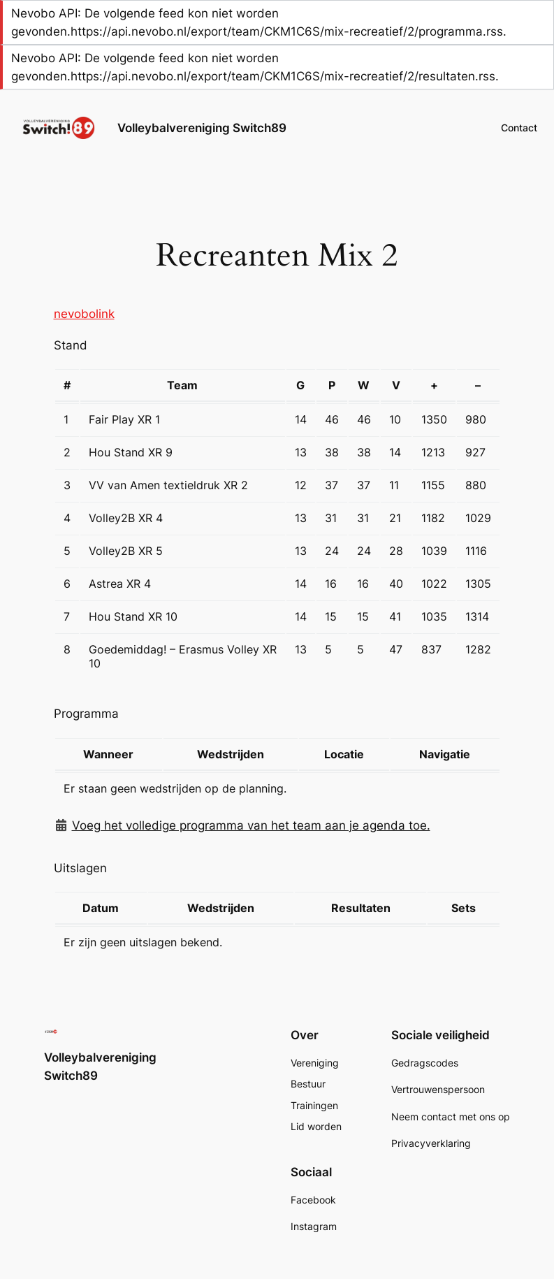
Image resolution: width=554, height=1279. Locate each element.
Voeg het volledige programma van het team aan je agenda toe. (251, 825)
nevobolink (84, 314)
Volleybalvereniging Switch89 (201, 128)
